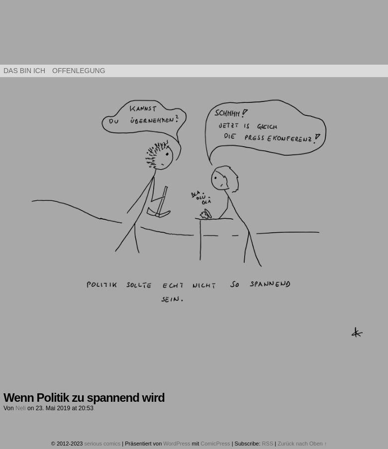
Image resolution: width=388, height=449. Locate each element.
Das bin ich (24, 71)
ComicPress (215, 444)
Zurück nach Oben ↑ (302, 444)
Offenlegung (78, 71)
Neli (20, 408)
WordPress (176, 444)
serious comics (194, 35)
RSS (268, 444)
